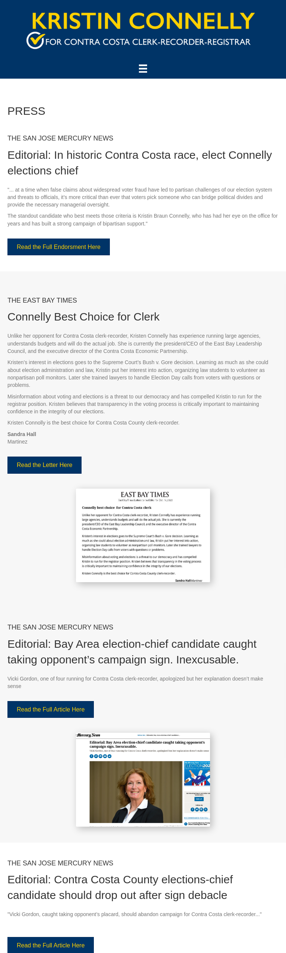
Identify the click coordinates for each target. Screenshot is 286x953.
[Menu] (143, 68)
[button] (58, 247)
